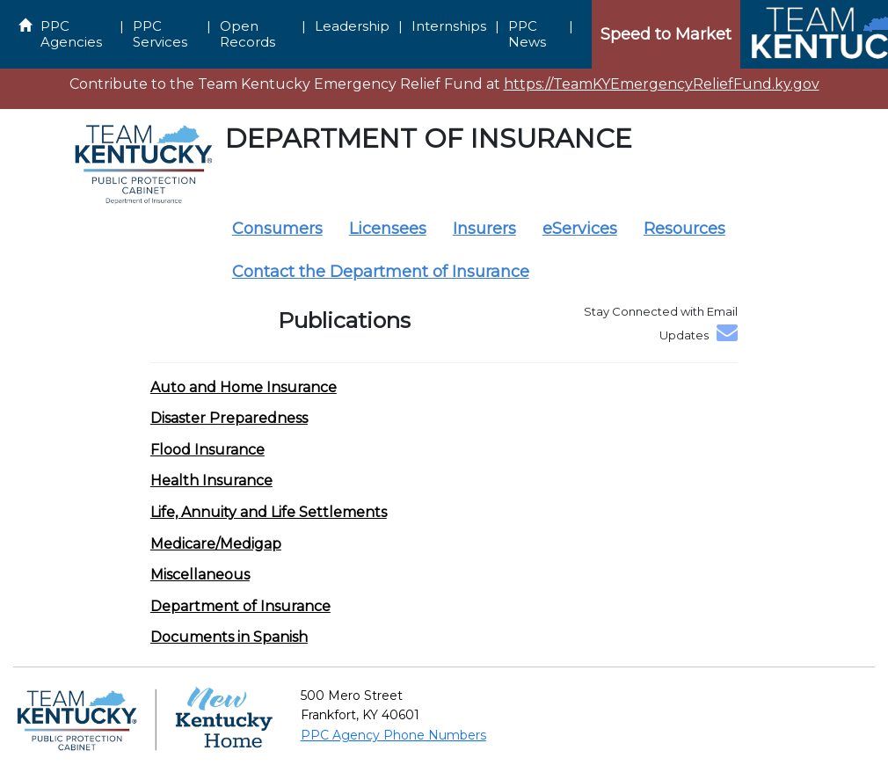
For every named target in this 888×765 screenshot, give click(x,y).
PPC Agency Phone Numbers (393, 735)
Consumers (277, 228)
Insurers (484, 228)
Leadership (352, 26)
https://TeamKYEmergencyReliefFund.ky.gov (661, 84)
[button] (243, 387)
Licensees (387, 228)
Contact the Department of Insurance (380, 271)
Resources (684, 228)
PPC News (527, 34)
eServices (579, 228)
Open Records (247, 34)
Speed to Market (666, 34)
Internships (448, 26)
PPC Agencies (71, 34)
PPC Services (160, 34)
